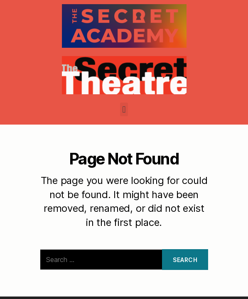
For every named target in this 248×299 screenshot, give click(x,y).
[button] (124, 109)
